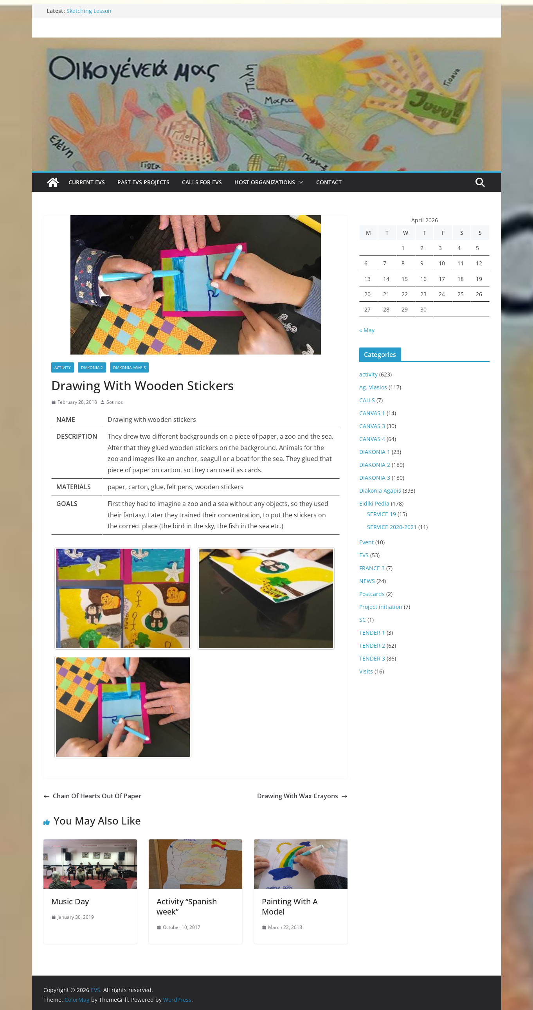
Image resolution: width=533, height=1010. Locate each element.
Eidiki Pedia (374, 503)
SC (362, 619)
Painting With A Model (290, 906)
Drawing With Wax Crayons (302, 796)
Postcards (372, 594)
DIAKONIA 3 (374, 477)
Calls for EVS (202, 182)
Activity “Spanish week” (187, 906)
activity (62, 367)
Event (366, 542)
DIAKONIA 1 (374, 451)
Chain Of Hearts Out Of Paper (92, 796)
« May (367, 330)
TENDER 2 (372, 645)
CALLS (367, 400)
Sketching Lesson (89, 10)
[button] (299, 182)
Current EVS (86, 182)
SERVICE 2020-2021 (392, 527)
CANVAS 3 (372, 426)
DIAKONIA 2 (92, 367)
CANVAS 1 (372, 413)
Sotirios (114, 402)
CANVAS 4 (372, 439)
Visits (366, 671)
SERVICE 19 (381, 514)
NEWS (367, 581)
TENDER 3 (372, 658)
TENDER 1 (372, 632)
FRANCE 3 (372, 568)
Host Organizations (264, 182)
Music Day (70, 901)
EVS (364, 555)
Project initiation (380, 606)
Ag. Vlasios (373, 387)
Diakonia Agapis (129, 367)
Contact (329, 182)
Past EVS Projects (143, 182)
